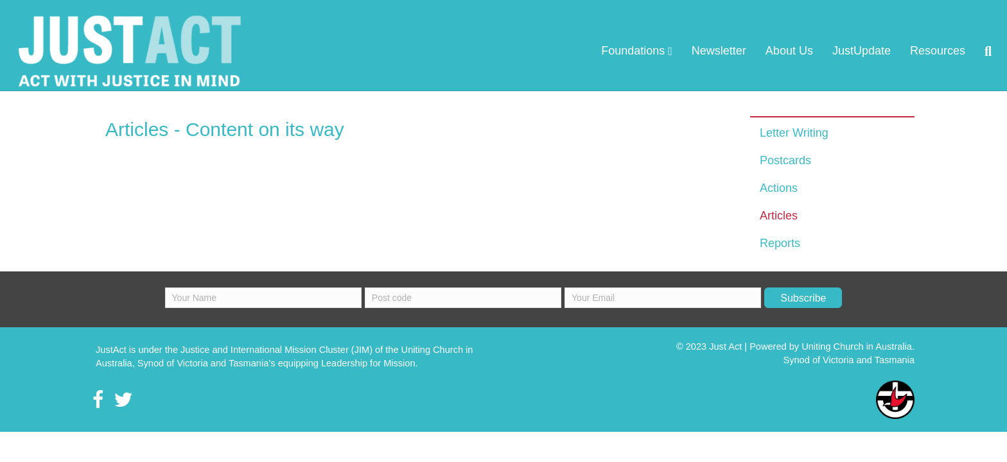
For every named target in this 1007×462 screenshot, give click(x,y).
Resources (860, 50)
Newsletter (642, 50)
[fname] (263, 310)
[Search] (906, 51)
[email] (663, 310)
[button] (803, 310)
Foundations (556, 50)
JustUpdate (784, 50)
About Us (712, 50)
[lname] (463, 310)
